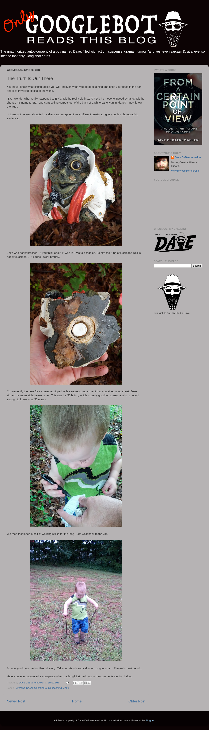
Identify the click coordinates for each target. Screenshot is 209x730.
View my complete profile (185, 170)
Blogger (150, 720)
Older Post (136, 701)
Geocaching (55, 687)
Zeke (66, 687)
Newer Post (16, 701)
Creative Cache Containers (31, 687)
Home (77, 701)
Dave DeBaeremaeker (188, 157)
